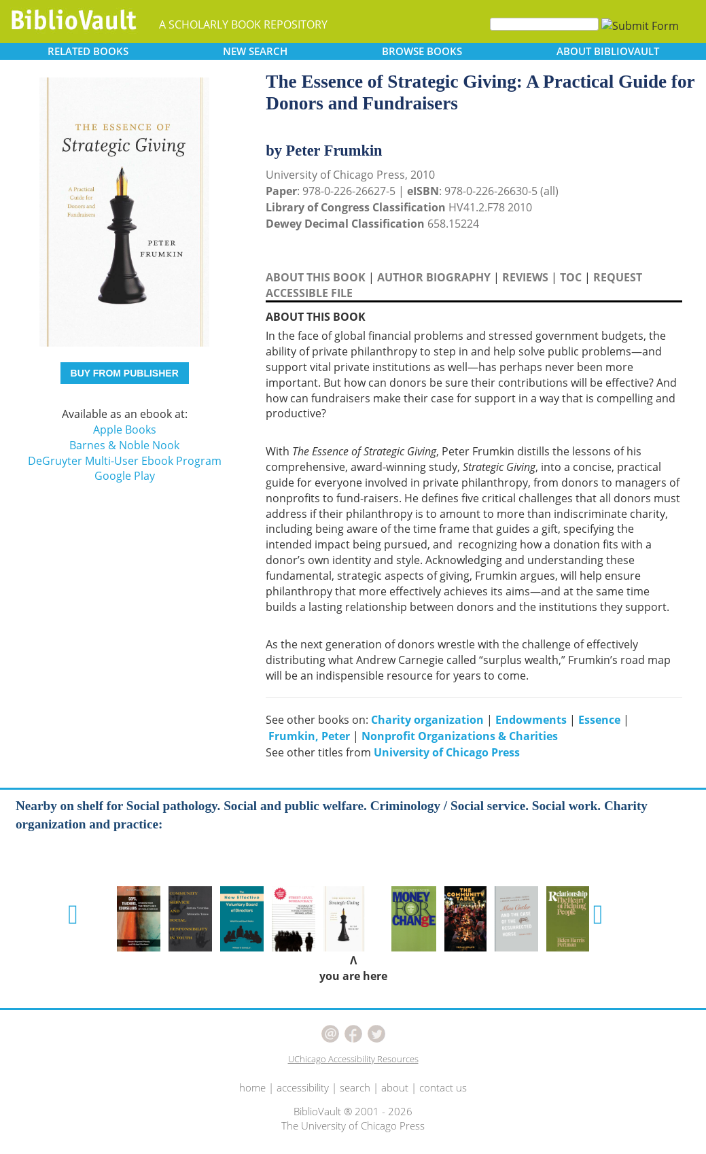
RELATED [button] (88, 51)
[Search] (544, 24)
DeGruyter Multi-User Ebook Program (125, 460)
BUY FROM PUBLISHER (125, 373)
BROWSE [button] (422, 51)
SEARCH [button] (255, 51)
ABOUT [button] (608, 51)
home (252, 1087)
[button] (73, 914)
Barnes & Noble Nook (124, 445)
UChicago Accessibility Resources (353, 1059)
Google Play (124, 475)
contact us (443, 1087)
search (355, 1087)
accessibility (303, 1087)
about (394, 1087)
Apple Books (124, 429)
